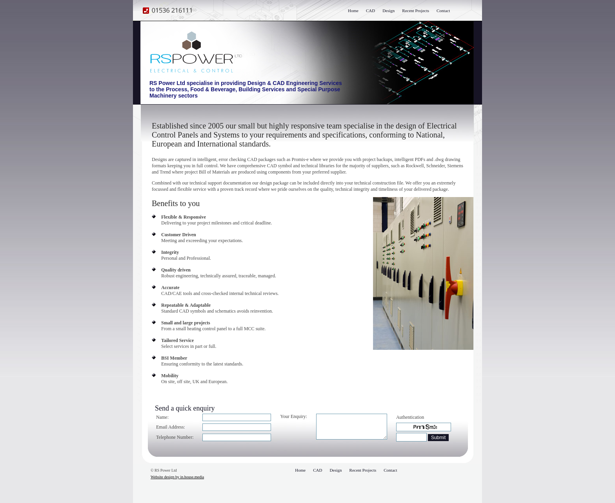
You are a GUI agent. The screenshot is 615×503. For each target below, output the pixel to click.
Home (353, 10)
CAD (370, 10)
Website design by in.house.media (177, 477)
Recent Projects (415, 10)
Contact (443, 10)
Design (388, 10)
